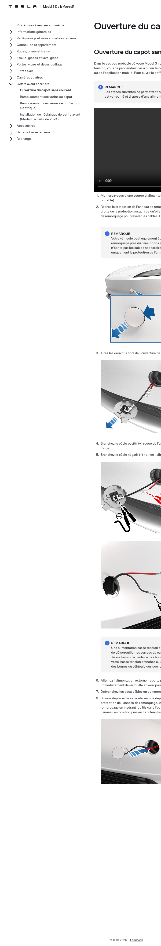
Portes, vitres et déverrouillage (39, 64)
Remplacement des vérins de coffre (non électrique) (50, 105)
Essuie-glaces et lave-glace (37, 58)
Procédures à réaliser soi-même (40, 25)
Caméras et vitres (30, 77)
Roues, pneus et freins (33, 51)
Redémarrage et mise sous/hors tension (46, 38)
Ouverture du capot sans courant (45, 90)
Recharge (24, 139)
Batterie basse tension (33, 132)
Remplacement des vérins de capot (46, 97)
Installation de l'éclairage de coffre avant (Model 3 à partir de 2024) (50, 117)
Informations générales (34, 32)
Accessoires (26, 125)
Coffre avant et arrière (33, 84)
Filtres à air (25, 71)
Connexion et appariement (36, 45)
